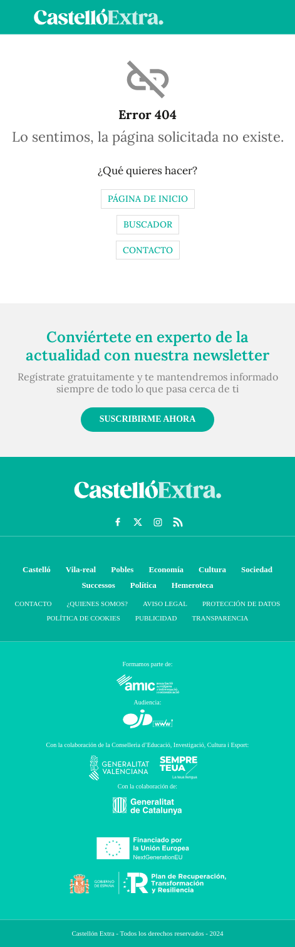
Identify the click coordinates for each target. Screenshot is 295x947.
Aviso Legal (165, 603)
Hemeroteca (193, 585)
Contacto (148, 250)
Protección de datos (241, 603)
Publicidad (156, 618)
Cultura (212, 569)
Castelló (37, 569)
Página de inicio (148, 198)
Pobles (122, 569)
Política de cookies (83, 618)
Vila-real (81, 569)
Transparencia (220, 618)
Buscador (147, 224)
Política (143, 585)
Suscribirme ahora (148, 419)
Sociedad (256, 569)
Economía (166, 569)
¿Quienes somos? (96, 603)
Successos (98, 585)
